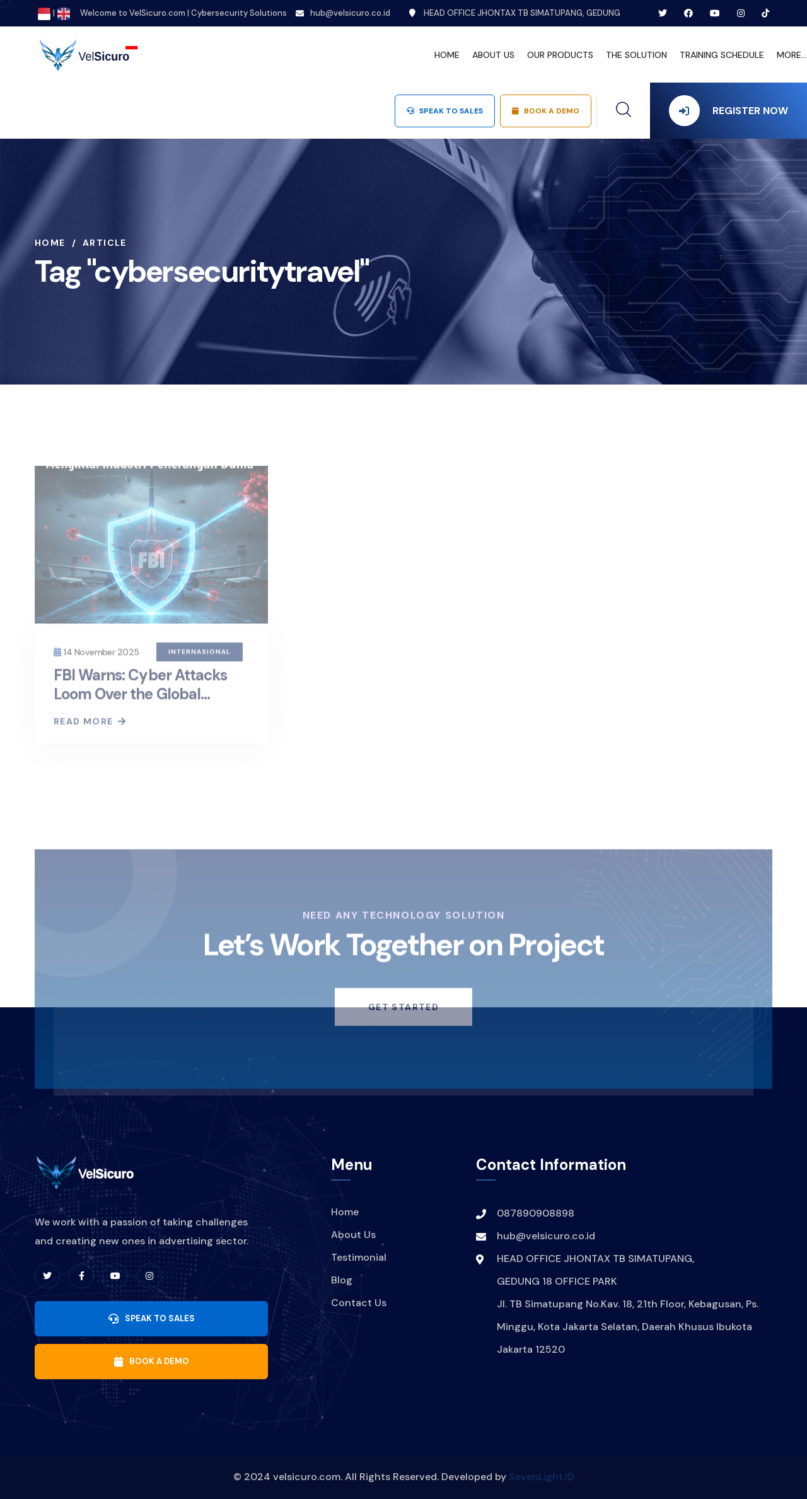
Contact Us (358, 1302)
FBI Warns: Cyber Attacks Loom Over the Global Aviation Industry (140, 700)
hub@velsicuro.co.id (350, 13)
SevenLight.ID (541, 1476)
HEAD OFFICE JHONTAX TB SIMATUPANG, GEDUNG (514, 13)
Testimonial (358, 1257)
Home (50, 242)
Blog (341, 1280)
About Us (353, 1234)
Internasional (199, 658)
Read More (89, 727)
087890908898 (535, 1213)
